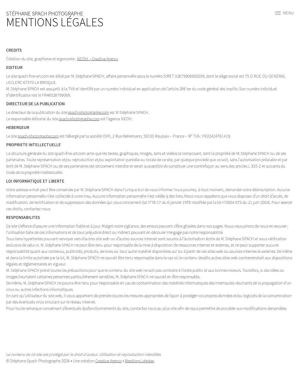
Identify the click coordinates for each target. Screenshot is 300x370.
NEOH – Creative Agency (97, 58)
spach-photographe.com (88, 112)
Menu (284, 13)
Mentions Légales (139, 360)
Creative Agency (108, 360)
